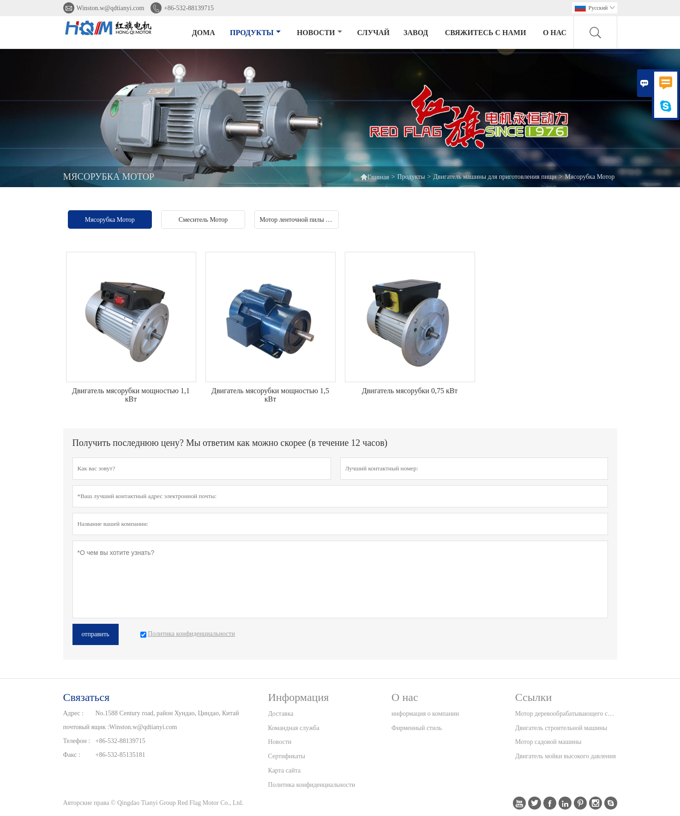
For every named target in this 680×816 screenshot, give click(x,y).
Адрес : (73, 713)
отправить (95, 634)
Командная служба (293, 728)
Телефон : (76, 740)
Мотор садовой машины (548, 741)
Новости (280, 741)
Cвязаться (86, 697)
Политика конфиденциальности (311, 784)
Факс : (71, 754)
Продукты (255, 33)
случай (373, 33)
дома (203, 33)
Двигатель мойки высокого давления (565, 756)
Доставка (281, 713)
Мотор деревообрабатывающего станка (566, 713)
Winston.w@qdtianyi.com (110, 8)
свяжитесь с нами (485, 33)
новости (319, 33)
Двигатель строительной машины (561, 728)
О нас (554, 33)
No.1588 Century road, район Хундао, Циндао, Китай (167, 713)
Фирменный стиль (416, 728)
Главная (374, 176)
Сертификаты (287, 756)
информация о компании (425, 713)
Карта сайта (284, 770)
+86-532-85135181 (120, 754)
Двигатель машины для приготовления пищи (494, 176)
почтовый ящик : (86, 727)
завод (415, 33)
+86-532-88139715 (189, 8)
